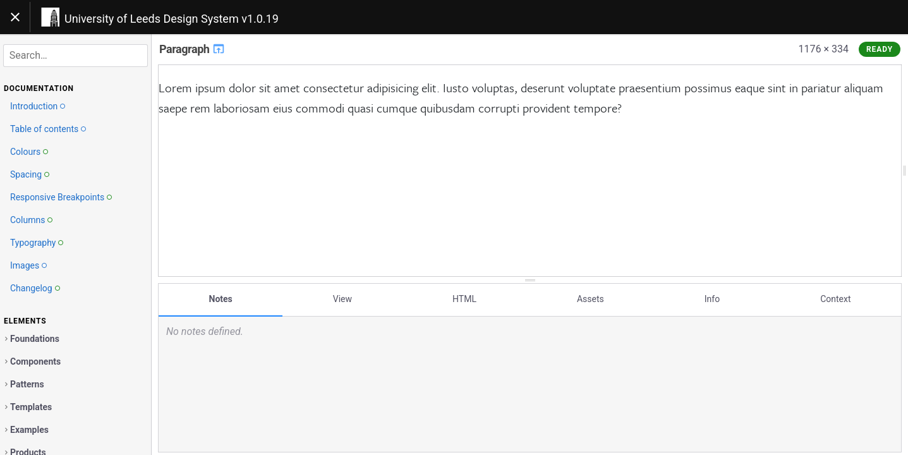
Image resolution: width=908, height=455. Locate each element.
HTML (464, 299)
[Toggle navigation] (15, 17)
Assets (590, 299)
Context (835, 299)
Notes (221, 299)
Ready (879, 49)
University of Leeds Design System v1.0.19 (171, 18)
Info (712, 299)
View (342, 299)
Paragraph (192, 49)
